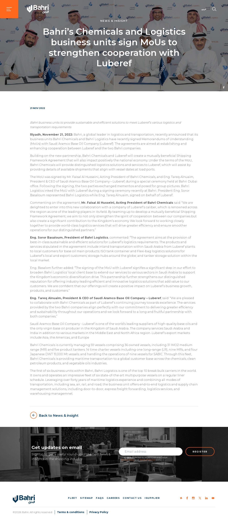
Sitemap (86, 498)
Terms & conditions (70, 512)
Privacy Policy (127, 459)
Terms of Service (147, 459)
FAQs (100, 498)
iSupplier (152, 498)
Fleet (72, 498)
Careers (113, 498)
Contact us (132, 498)
